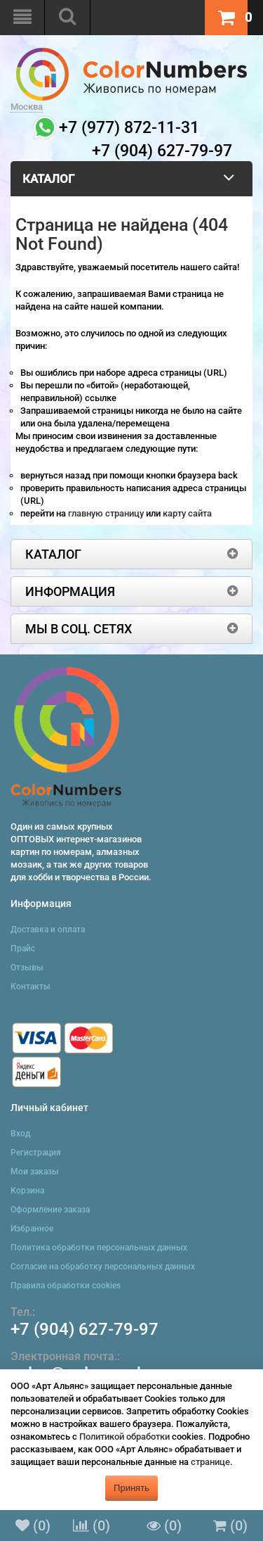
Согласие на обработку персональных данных (103, 1267)
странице (210, 1462)
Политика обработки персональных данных (99, 1248)
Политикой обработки (124, 1436)
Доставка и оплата (48, 929)
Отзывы (27, 967)
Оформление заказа (50, 1210)
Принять (131, 1488)
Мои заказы (35, 1172)
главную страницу (107, 513)
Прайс (23, 948)
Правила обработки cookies (66, 1285)
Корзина (27, 1191)
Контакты (30, 986)
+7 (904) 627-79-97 (85, 1329)
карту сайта (187, 513)
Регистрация (36, 1153)
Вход (20, 1134)
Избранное (32, 1229)
